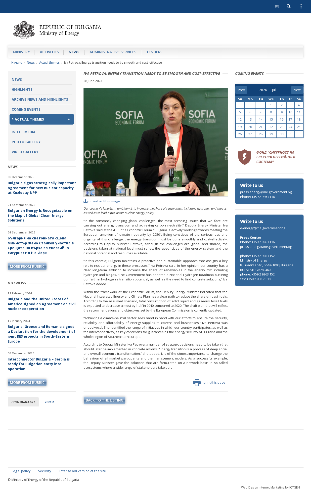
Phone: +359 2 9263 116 (257, 196)
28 (261, 134)
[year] (263, 90)
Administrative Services (112, 51)
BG (277, 6)
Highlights (22, 89)
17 (290, 119)
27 (250, 134)
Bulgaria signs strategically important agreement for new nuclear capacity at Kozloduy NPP (42, 187)
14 (261, 119)
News (74, 51)
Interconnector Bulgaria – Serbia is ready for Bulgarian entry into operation (39, 364)
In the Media (24, 132)
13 (250, 119)
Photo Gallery (26, 141)
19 (240, 127)
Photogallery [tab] (23, 402)
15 (271, 119)
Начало (16, 62)
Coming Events (26, 109)
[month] (275, 90)
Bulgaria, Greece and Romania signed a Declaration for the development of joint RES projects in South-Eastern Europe (41, 334)
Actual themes (49, 62)
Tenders (154, 51)
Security (44, 471)
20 (250, 127)
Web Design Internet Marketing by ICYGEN (270, 487)
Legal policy (21, 471)
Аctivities (49, 51)
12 (240, 119)
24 (290, 127)
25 (299, 127)
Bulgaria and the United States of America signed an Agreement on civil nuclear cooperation (42, 304)
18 (299, 119)
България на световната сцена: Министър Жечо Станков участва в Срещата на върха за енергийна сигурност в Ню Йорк (41, 245)
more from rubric (27, 266)
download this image (102, 201)
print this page (209, 383)
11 (299, 112)
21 (261, 127)
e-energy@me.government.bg (262, 228)
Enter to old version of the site (82, 471)
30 (281, 134)
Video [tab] (49, 402)
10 (290, 112)
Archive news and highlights (40, 99)
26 (240, 134)
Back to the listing (104, 400)
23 (281, 127)
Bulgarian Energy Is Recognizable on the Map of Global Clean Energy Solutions (40, 215)
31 (290, 134)
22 (271, 127)
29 (271, 134)
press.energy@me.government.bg (266, 192)
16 (281, 119)
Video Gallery (25, 151)
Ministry (21, 51)
